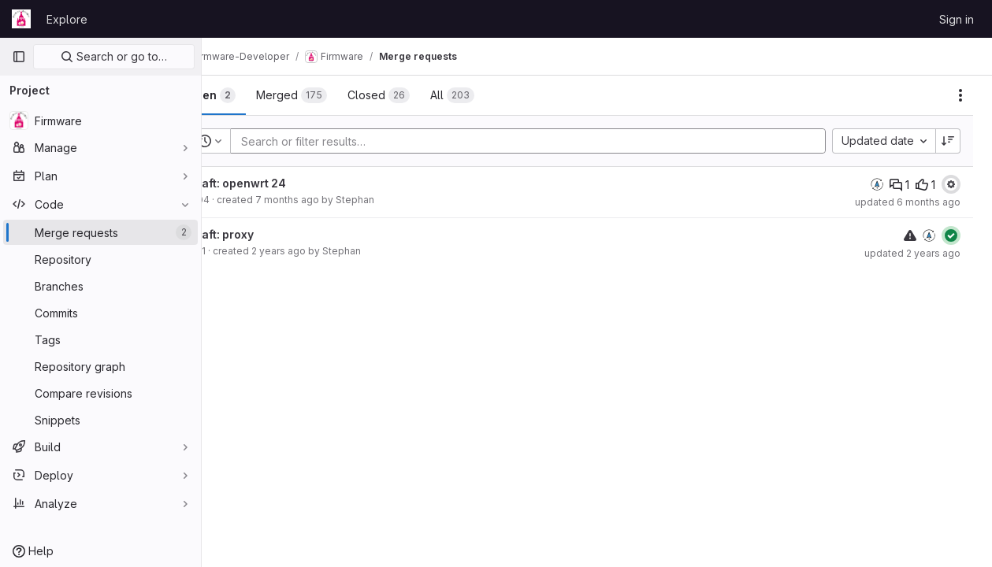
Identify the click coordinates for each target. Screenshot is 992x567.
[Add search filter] (554, 141)
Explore (66, 19)
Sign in (956, 19)
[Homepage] (21, 19)
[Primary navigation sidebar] (19, 56)
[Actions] (960, 95)
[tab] (255, 95)
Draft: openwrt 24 (281, 183)
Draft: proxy (265, 234)
